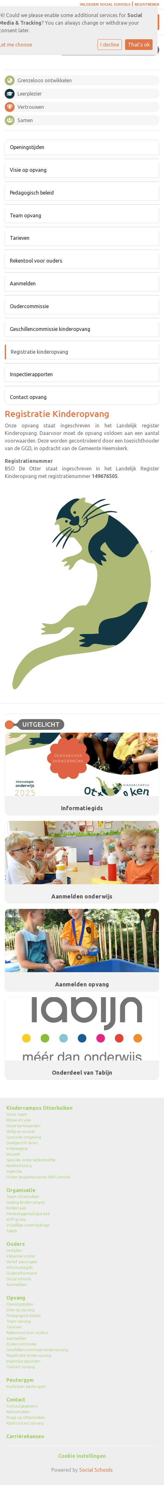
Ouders (15, 1244)
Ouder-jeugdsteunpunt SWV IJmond (38, 1177)
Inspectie (14, 1171)
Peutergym (20, 1380)
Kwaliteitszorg (19, 1166)
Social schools (18, 1279)
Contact (15, 1399)
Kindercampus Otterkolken (39, 1108)
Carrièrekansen (25, 1436)
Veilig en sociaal (20, 1131)
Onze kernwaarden (23, 1126)
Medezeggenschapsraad (28, 1214)
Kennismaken (18, 1412)
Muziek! (13, 1154)
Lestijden (14, 1250)
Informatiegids (19, 1267)
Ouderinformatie (21, 1273)
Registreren (147, 4)
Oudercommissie (29, 306)
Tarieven (19, 238)
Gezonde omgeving (23, 1137)
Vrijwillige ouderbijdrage (28, 1225)
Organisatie (20, 1190)
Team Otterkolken (22, 1197)
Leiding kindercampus (25, 1202)
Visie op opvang (28, 170)
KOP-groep (16, 1219)
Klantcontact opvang (25, 1423)
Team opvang (25, 215)
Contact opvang (28, 397)
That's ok (139, 44)
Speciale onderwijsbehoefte (31, 1160)
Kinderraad (16, 1208)
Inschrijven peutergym (26, 1386)
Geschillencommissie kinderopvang (50, 329)
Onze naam (16, 1114)
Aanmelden (23, 283)
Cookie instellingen (82, 1456)
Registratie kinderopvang (39, 352)
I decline (109, 44)
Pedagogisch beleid (32, 193)
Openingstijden (27, 147)
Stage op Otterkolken (25, 1417)
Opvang (15, 1298)
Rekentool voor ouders (36, 261)
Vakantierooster (21, 1256)
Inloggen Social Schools (105, 4)
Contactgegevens (21, 1406)
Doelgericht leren (22, 1143)
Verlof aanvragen (21, 1262)
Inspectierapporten (31, 374)
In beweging (17, 1148)
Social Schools (96, 1470)
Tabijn (11, 1231)
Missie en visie (18, 1120)
